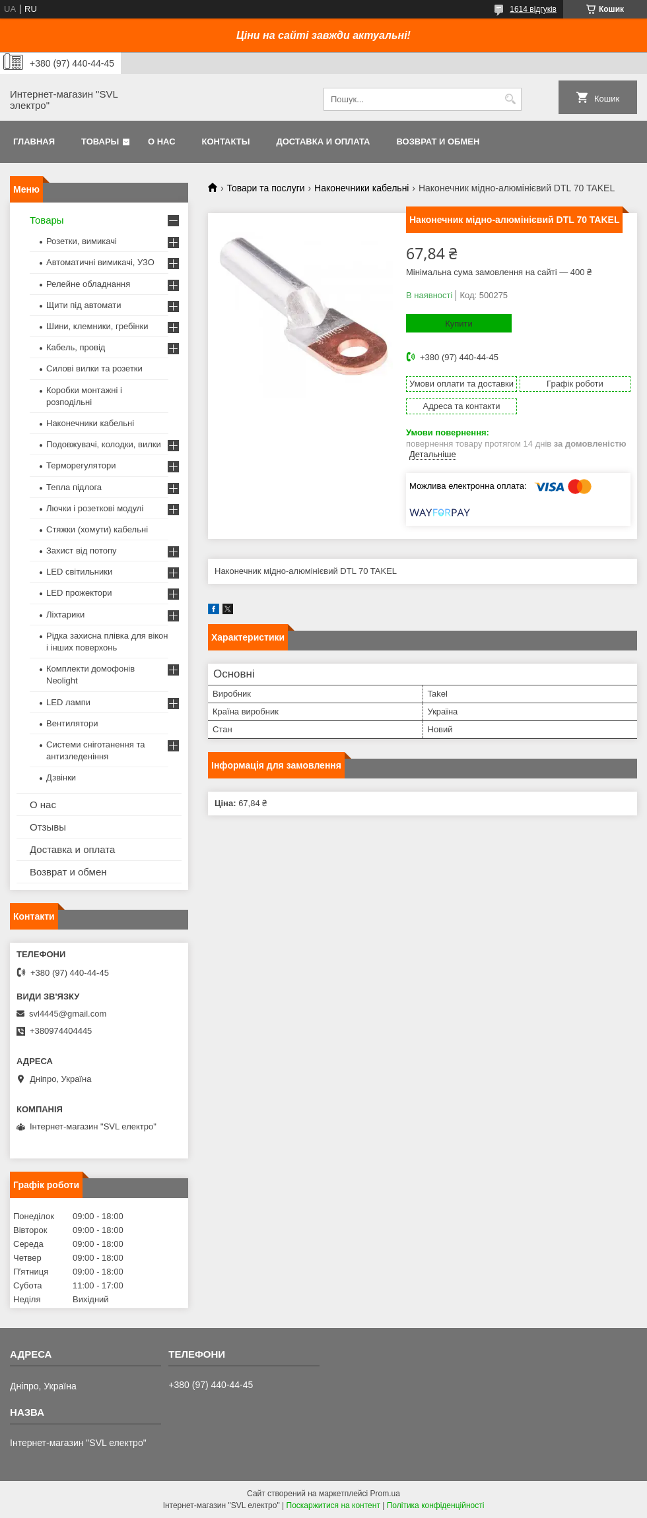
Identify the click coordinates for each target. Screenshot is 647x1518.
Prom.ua (385, 1493)
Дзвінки (61, 777)
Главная (34, 141)
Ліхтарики (65, 614)
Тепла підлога (74, 487)
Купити (459, 324)
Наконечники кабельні (361, 188)
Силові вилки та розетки (94, 368)
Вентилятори (72, 723)
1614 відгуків (533, 9)
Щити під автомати (83, 305)
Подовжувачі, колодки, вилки (103, 444)
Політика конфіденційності (436, 1505)
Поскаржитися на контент (333, 1505)
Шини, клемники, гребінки (97, 326)
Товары (100, 141)
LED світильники (79, 572)
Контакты (226, 141)
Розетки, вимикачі (81, 241)
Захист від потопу (81, 550)
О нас (162, 141)
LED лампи (68, 702)
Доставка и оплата (323, 141)
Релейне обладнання (88, 284)
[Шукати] (510, 99)
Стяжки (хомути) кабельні (97, 529)
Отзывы (48, 827)
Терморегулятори (81, 465)
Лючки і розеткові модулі (94, 508)
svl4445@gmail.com (67, 1014)
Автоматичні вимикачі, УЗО (100, 262)
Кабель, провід (75, 347)
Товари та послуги (265, 188)
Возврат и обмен (437, 141)
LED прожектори (79, 593)
